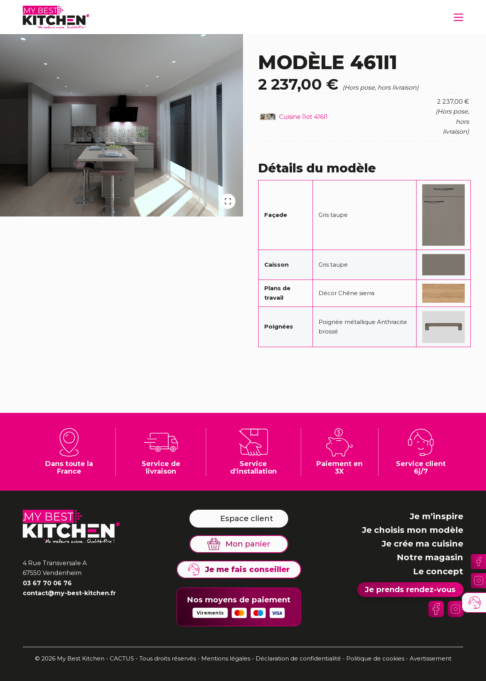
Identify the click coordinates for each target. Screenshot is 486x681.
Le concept (438, 571)
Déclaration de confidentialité (299, 658)
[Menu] (458, 17)
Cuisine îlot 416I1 (303, 116)
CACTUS (122, 658)
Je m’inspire (436, 516)
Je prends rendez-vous (410, 589)
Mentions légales (225, 658)
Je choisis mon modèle (412, 530)
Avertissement (430, 658)
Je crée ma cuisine (422, 544)
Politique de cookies (375, 658)
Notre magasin (430, 557)
